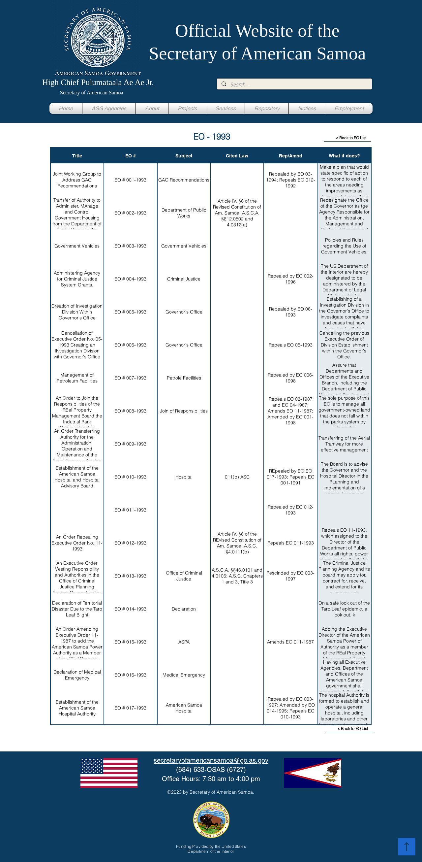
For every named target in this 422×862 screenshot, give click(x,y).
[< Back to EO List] (347, 138)
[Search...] (294, 85)
